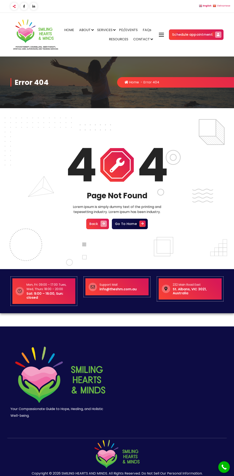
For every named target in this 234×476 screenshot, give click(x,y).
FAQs (147, 30)
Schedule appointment (196, 35)
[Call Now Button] (224, 467)
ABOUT (85, 30)
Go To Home (130, 224)
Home (131, 82)
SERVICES (104, 30)
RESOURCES (118, 39)
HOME (69, 30)
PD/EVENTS (128, 30)
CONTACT (141, 39)
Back (97, 224)
